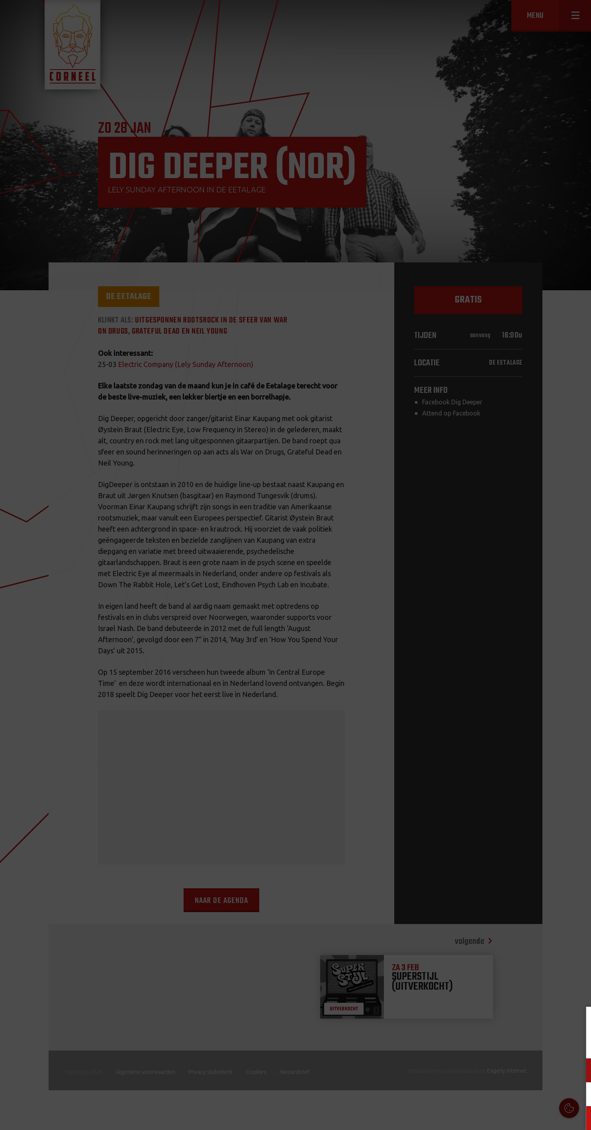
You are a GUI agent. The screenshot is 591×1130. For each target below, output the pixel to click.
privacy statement (551, 1043)
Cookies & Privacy (494, 1022)
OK (579, 1117)
